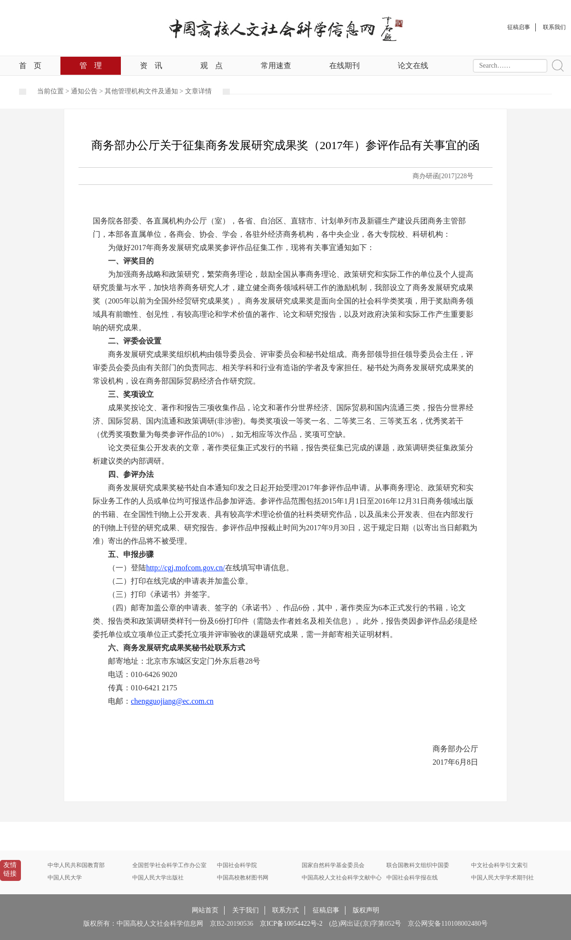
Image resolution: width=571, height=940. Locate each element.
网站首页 (205, 910)
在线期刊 (344, 65)
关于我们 (245, 910)
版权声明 (366, 910)
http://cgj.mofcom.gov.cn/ (185, 568)
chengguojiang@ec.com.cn (172, 701)
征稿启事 (326, 910)
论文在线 (413, 65)
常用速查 (276, 65)
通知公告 (84, 91)
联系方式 (285, 910)
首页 (30, 65)
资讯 (151, 65)
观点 (211, 65)
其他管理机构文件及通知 (141, 91)
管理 (90, 65)
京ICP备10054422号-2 (291, 923)
